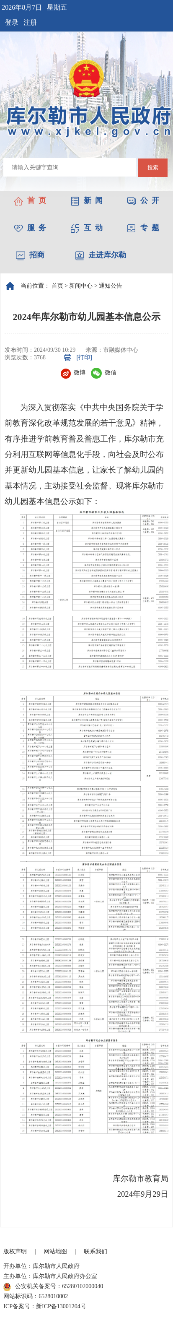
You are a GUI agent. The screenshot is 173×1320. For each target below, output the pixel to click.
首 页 (30, 200)
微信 (103, 372)
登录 (11, 22)
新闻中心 (81, 286)
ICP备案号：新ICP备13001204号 (44, 1306)
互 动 (86, 227)
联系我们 (95, 1251)
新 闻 (86, 200)
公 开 (143, 200)
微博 (73, 372)
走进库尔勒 (100, 255)
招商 (30, 255)
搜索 (152, 167)
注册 (30, 22)
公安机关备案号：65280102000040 (53, 1287)
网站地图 (55, 1251)
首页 (57, 286)
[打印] (84, 357)
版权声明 (15, 1251)
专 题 (143, 227)
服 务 (30, 227)
